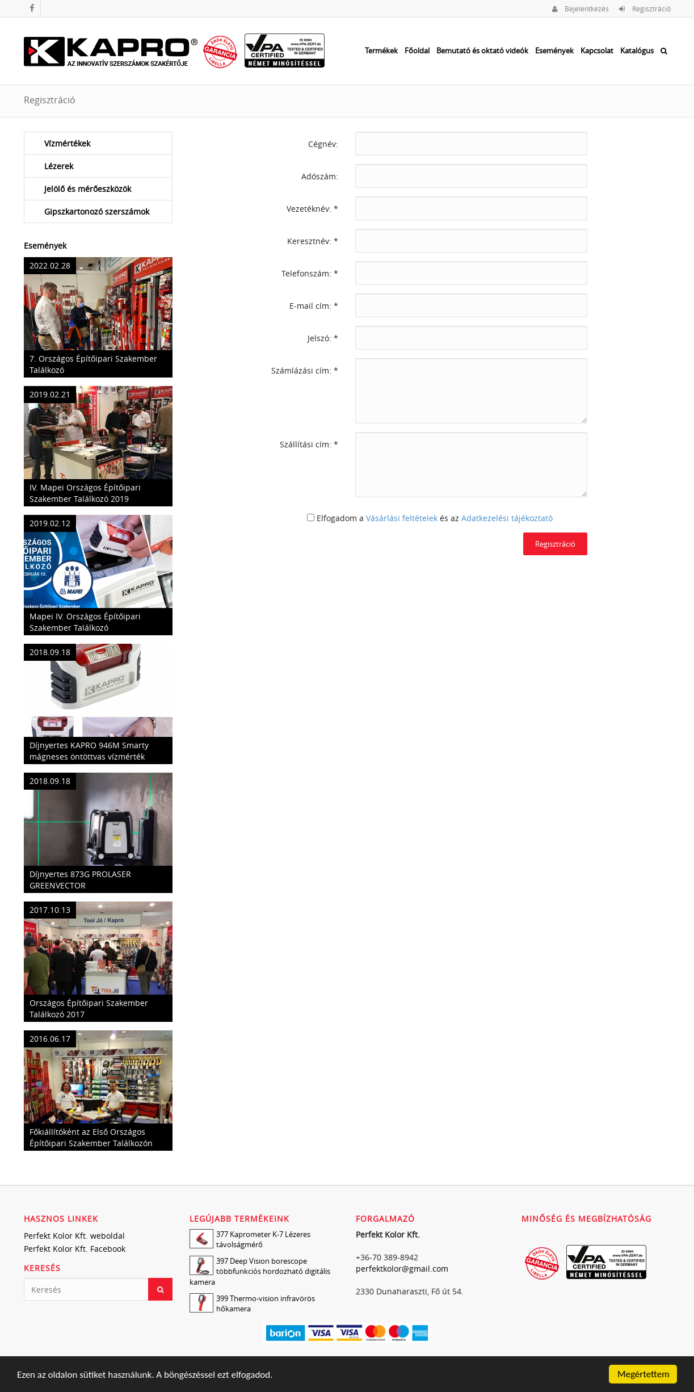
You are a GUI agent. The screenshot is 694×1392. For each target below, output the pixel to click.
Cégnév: (323, 144)
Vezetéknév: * (312, 208)
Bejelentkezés (580, 8)
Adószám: (319, 176)
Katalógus (637, 50)
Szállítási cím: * (309, 444)
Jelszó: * (323, 338)
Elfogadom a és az (435, 518)
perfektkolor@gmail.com (402, 1268)
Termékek (381, 50)
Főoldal (417, 50)
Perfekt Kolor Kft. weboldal (74, 1235)
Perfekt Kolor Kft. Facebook (74, 1248)
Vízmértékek (67, 143)
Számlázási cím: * (304, 370)
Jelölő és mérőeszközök (87, 188)
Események (554, 50)
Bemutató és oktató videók (482, 50)
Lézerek (58, 166)
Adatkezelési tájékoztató (507, 518)
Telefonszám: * (309, 273)
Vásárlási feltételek (402, 518)
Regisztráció (645, 8)
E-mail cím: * (313, 305)
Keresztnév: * (312, 241)
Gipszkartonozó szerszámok (96, 211)
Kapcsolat (597, 50)
